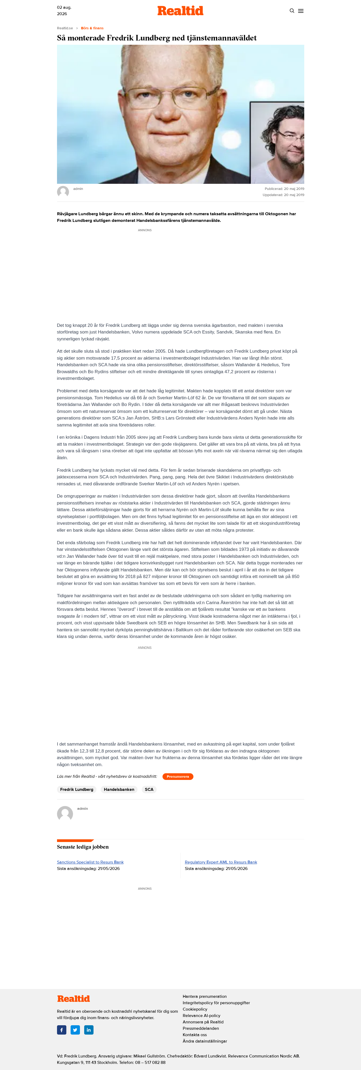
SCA (149, 789)
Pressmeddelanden (201, 1028)
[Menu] (301, 10)
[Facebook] (61, 1030)
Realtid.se (65, 28)
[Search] (292, 10)
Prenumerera (178, 776)
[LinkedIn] (89, 1030)
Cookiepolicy (195, 1009)
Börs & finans (92, 28)
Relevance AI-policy (201, 1015)
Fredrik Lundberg (76, 789)
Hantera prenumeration (205, 996)
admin (82, 808)
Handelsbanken (119, 789)
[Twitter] (75, 1030)
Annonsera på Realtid (203, 1022)
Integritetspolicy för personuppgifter (216, 1003)
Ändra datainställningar (205, 1041)
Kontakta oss (195, 1035)
